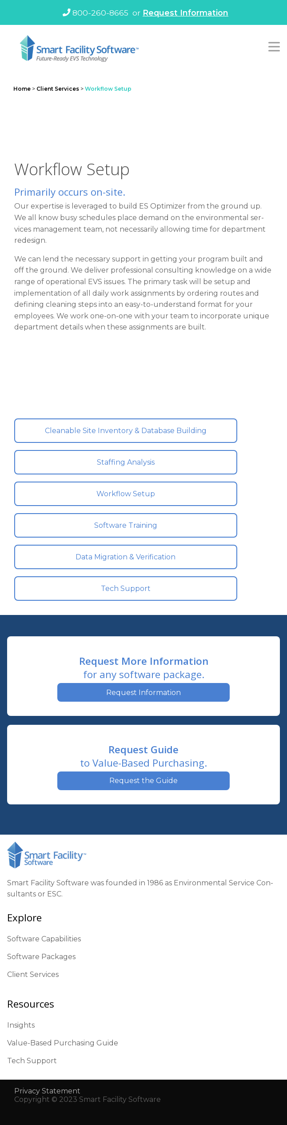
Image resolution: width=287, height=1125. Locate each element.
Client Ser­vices (33, 974)
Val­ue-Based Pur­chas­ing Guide (62, 1043)
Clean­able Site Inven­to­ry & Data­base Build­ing (126, 430)
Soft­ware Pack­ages (41, 956)
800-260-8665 (96, 12)
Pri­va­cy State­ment (47, 1091)
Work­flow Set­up (125, 494)
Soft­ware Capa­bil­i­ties (44, 939)
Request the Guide (143, 780)
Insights (21, 1025)
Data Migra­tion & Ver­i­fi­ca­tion (125, 557)
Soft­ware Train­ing (125, 525)
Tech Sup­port (126, 588)
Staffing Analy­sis (126, 462)
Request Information (185, 12)
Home (22, 88)
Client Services (57, 88)
